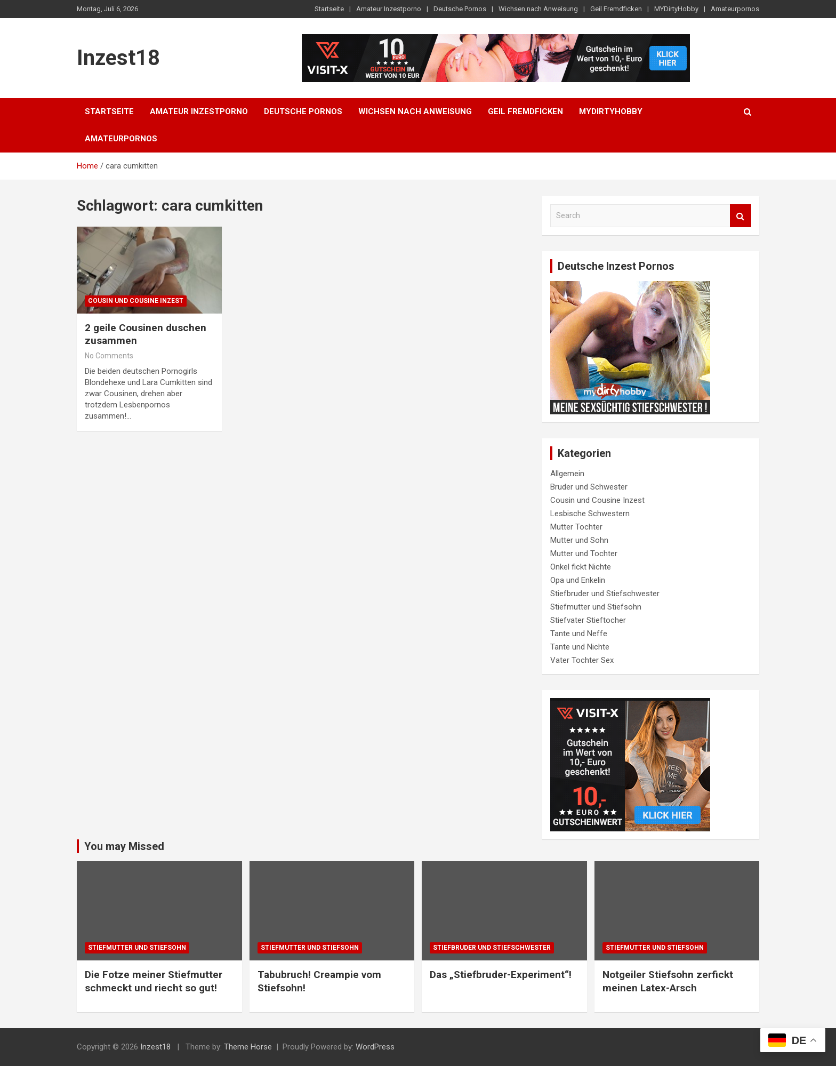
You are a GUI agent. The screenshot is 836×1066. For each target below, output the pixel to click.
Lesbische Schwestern (590, 513)
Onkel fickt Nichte (580, 567)
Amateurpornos (735, 9)
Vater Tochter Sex (582, 660)
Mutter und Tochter (583, 553)
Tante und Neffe (578, 633)
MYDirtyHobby (676, 9)
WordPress (375, 1047)
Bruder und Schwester (589, 487)
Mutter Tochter (576, 527)
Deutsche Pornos (459, 9)
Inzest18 (118, 57)
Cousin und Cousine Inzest (135, 300)
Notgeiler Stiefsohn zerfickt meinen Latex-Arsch (667, 981)
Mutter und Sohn (579, 540)
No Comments (109, 355)
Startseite (329, 9)
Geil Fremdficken (616, 9)
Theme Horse (248, 1047)
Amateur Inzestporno (388, 9)
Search (740, 215)
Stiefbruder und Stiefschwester (605, 593)
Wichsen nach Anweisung (538, 9)
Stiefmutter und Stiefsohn (595, 607)
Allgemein (567, 473)
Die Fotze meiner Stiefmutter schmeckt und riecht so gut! (153, 981)
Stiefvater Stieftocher (588, 620)
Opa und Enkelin (577, 580)
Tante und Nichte (579, 647)
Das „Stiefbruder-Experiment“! (501, 974)
